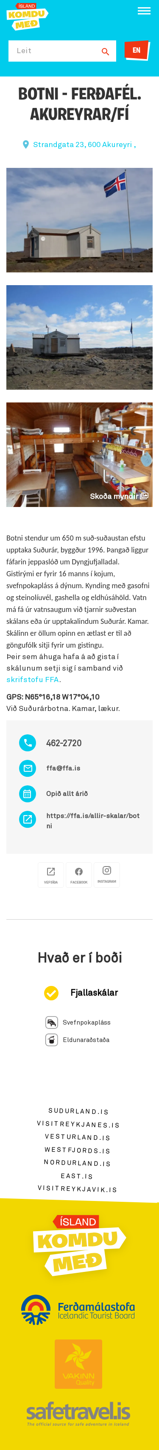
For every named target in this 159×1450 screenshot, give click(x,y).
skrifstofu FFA (32, 680)
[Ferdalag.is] (27, 16)
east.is (77, 1176)
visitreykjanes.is (78, 1124)
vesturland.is (78, 1137)
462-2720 (63, 743)
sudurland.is (78, 1111)
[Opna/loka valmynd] (144, 11)
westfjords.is (78, 1150)
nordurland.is (78, 1163)
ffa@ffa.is (63, 768)
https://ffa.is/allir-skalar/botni (92, 821)
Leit (24, 51)
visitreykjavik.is (78, 1189)
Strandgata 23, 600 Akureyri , (84, 145)
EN (136, 51)
